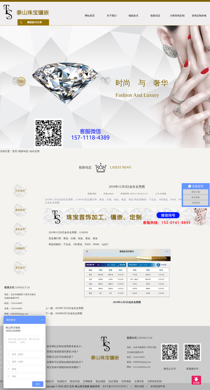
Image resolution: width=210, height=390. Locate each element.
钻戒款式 (62, 381)
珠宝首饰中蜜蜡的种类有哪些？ (64, 367)
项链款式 (49, 381)
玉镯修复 (88, 381)
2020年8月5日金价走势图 (68, 313)
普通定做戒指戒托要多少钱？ (63, 351)
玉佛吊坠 (139, 381)
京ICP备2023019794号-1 (115, 386)
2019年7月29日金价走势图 (69, 308)
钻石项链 (113, 381)
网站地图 (139, 386)
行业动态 (20, 190)
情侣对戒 (75, 381)
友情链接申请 (157, 386)
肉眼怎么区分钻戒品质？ (60, 357)
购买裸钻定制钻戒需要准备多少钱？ (65, 346)
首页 (14, 151)
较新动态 (23, 151)
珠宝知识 (20, 267)
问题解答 (20, 248)
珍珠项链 (126, 381)
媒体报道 (20, 210)
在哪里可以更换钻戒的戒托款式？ (65, 362)
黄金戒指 (100, 381)
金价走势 (35, 151)
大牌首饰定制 (154, 381)
